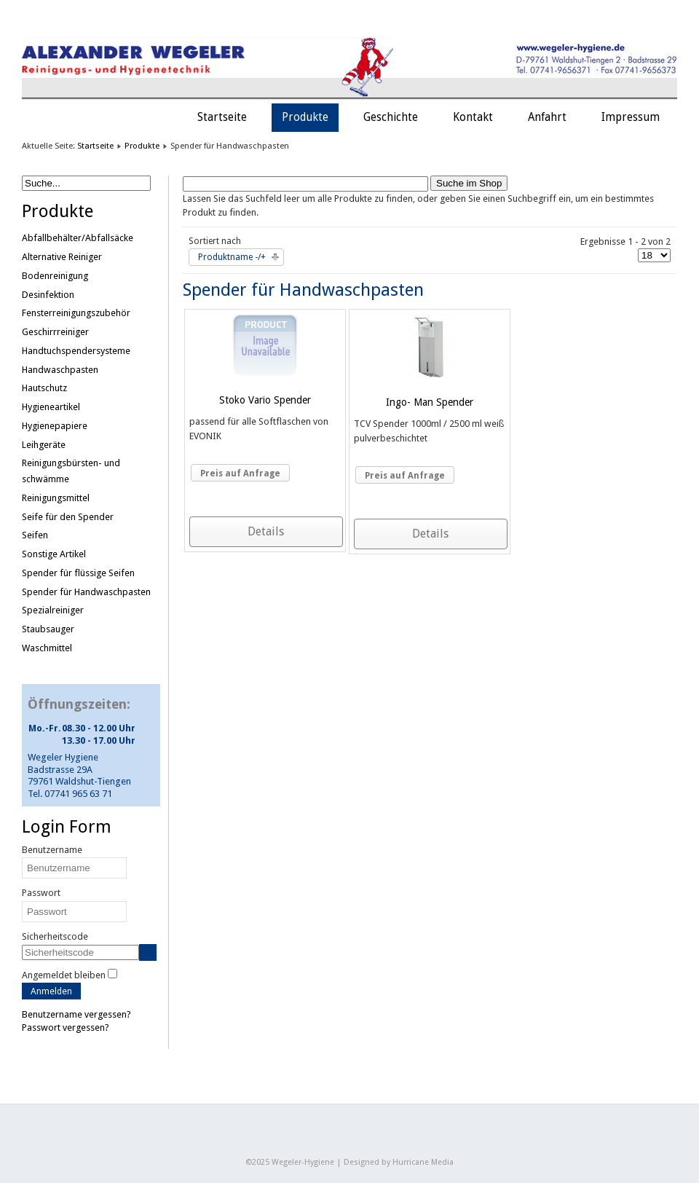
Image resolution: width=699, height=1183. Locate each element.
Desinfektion (48, 294)
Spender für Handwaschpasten (86, 591)
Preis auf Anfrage (240, 473)
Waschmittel (47, 647)
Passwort (41, 892)
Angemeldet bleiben (64, 975)
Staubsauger (48, 629)
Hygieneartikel (51, 406)
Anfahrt (547, 117)
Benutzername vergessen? (76, 1014)
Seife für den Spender (68, 516)
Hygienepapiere (54, 425)
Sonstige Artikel (54, 554)
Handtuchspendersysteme (76, 350)
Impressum (630, 117)
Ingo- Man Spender (429, 402)
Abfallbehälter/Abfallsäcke (77, 237)
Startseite (222, 117)
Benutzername (52, 849)
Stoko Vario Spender (265, 400)
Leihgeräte (44, 444)
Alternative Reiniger (62, 256)
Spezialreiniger (53, 610)
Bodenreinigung (55, 275)
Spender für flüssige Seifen (78, 572)
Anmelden (51, 991)
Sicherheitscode (55, 936)
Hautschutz (44, 387)
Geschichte (390, 117)
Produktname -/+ (232, 257)
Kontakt (473, 117)
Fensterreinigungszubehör (76, 312)
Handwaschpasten (60, 369)
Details (266, 531)
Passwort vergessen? (65, 1027)
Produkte (305, 117)
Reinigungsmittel (56, 497)
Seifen (35, 535)
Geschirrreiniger (55, 331)
